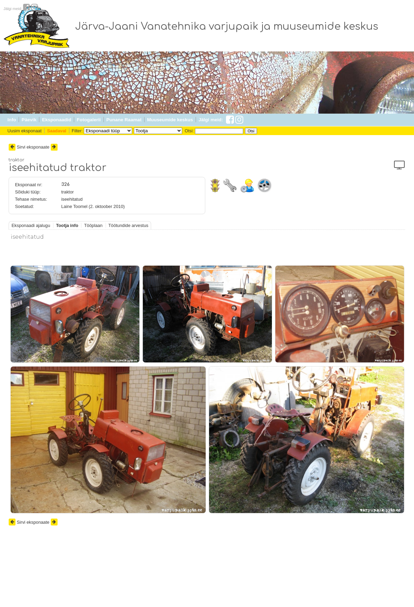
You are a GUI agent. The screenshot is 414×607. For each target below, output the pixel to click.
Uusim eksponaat (25, 130)
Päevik (29, 119)
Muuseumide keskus (170, 119)
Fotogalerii (89, 119)
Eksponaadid (56, 119)
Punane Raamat (123, 119)
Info (12, 119)
